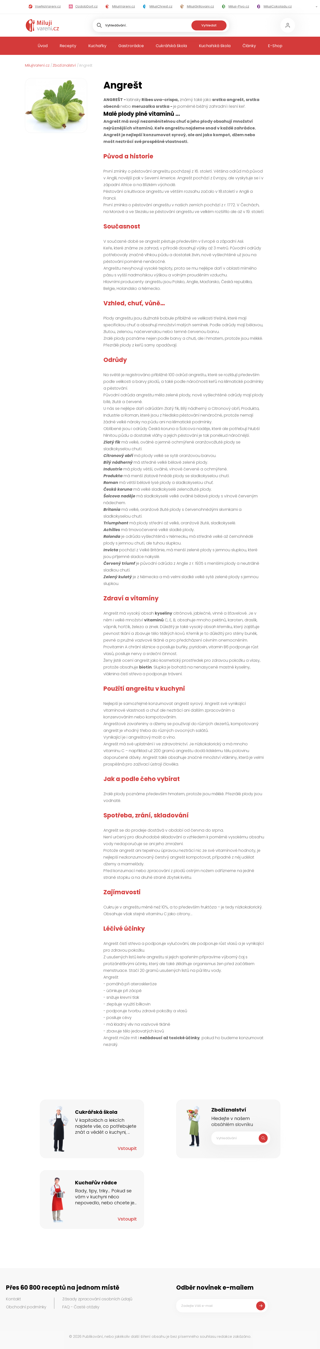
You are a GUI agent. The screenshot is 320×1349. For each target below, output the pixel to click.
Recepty (68, 46)
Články (249, 46)
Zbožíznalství (64, 65)
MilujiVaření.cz (37, 65)
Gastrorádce (131, 46)
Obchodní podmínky (26, 1307)
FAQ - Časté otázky (80, 1307)
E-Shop (275, 46)
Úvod (43, 46)
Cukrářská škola (171, 46)
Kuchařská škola (215, 46)
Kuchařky (97, 46)
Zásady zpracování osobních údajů (97, 1299)
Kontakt (13, 1299)
